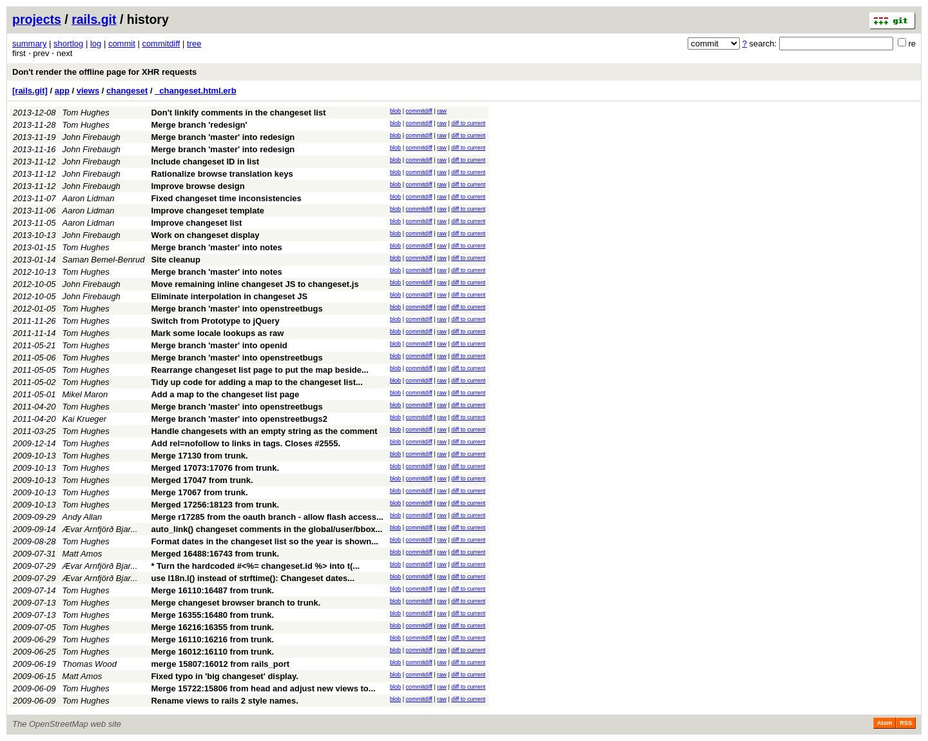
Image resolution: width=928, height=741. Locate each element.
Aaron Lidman (89, 198)
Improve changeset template (207, 210)
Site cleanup (175, 259)
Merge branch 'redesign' (199, 125)
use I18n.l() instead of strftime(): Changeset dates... (252, 578)
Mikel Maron (85, 394)
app (62, 90)
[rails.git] (30, 90)
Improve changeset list (196, 223)
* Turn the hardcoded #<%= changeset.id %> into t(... (255, 566)
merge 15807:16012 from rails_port (220, 664)
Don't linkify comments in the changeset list (238, 112)
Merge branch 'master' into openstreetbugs (236, 308)
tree (194, 43)
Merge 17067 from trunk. (199, 492)
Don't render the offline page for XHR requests (104, 72)
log (95, 43)
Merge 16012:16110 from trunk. (212, 652)
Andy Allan (82, 517)
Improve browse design (197, 186)
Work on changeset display (205, 235)
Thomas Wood (90, 664)
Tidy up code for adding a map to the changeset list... (256, 382)
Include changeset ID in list (205, 161)
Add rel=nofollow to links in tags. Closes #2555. (245, 443)
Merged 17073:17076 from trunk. (215, 468)
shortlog (68, 43)
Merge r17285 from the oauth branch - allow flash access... (267, 517)
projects (36, 19)
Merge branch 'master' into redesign (223, 137)
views (88, 90)
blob (395, 111)
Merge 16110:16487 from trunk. (212, 590)
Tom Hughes (86, 112)
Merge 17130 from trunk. (199, 455)
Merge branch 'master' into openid (219, 345)
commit (121, 43)
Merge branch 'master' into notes (216, 247)
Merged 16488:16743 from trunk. (215, 553)
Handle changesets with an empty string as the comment (264, 431)
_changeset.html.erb (195, 90)
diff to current (468, 123)
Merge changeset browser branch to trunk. (235, 603)
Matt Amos (82, 553)
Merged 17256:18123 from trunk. (215, 504)
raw (442, 111)
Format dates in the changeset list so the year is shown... (264, 541)
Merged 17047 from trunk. (202, 480)
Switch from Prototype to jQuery (215, 321)
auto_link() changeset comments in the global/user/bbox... (266, 529)
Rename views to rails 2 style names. (224, 701)
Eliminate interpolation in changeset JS (229, 296)
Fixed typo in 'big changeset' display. (224, 676)
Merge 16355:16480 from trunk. (212, 615)
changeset (127, 90)
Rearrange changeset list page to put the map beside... (259, 370)
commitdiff (161, 43)
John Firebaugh (92, 137)
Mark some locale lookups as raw (217, 333)
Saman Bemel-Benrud (104, 259)
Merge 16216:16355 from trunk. (212, 627)
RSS (906, 723)
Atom (884, 723)
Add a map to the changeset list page (225, 394)
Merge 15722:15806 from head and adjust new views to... (263, 688)
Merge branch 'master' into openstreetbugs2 (239, 419)
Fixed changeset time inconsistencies (226, 198)
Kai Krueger (85, 419)
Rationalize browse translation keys (222, 174)
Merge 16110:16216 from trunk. (212, 639)
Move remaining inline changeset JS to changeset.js (254, 284)
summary (29, 43)
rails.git (94, 19)
